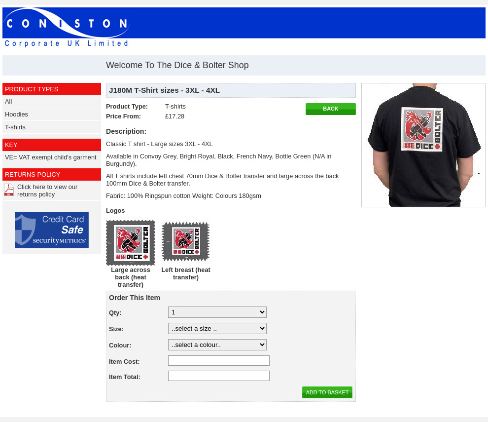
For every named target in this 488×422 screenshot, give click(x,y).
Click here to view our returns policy (47, 190)
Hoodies (16, 114)
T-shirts (15, 127)
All (8, 101)
